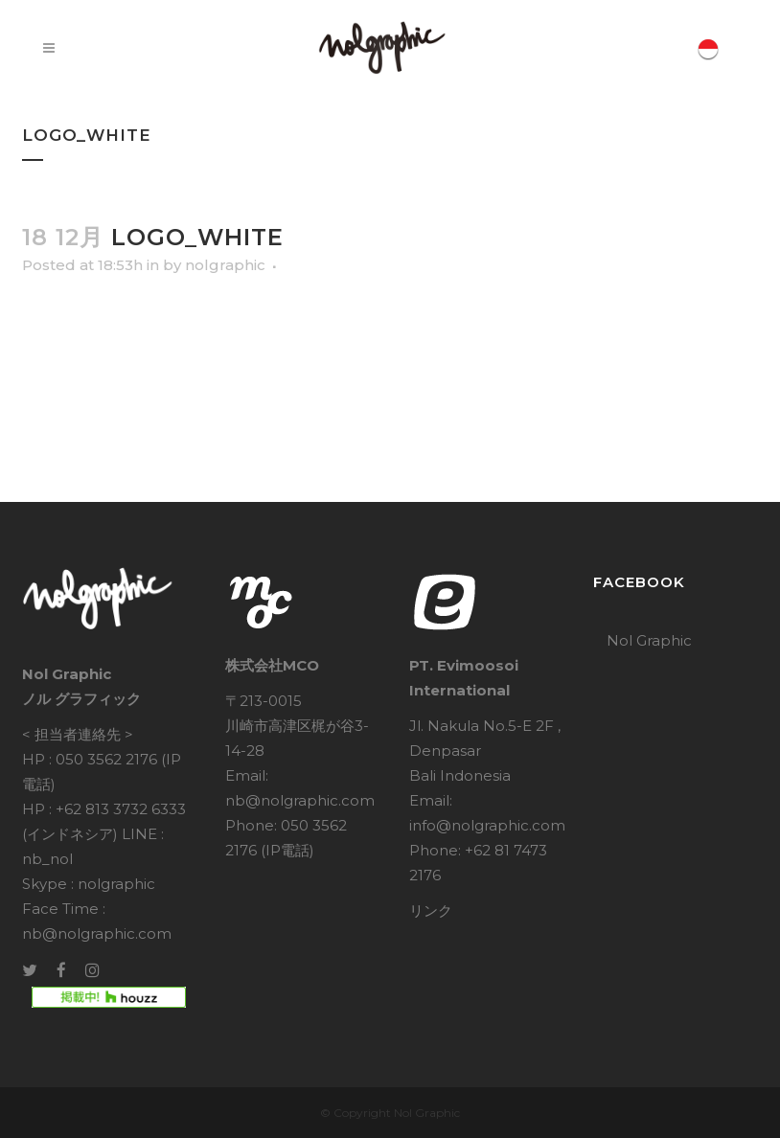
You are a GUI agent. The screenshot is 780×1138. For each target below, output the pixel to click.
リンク (430, 910)
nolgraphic (225, 265)
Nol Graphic (649, 640)
